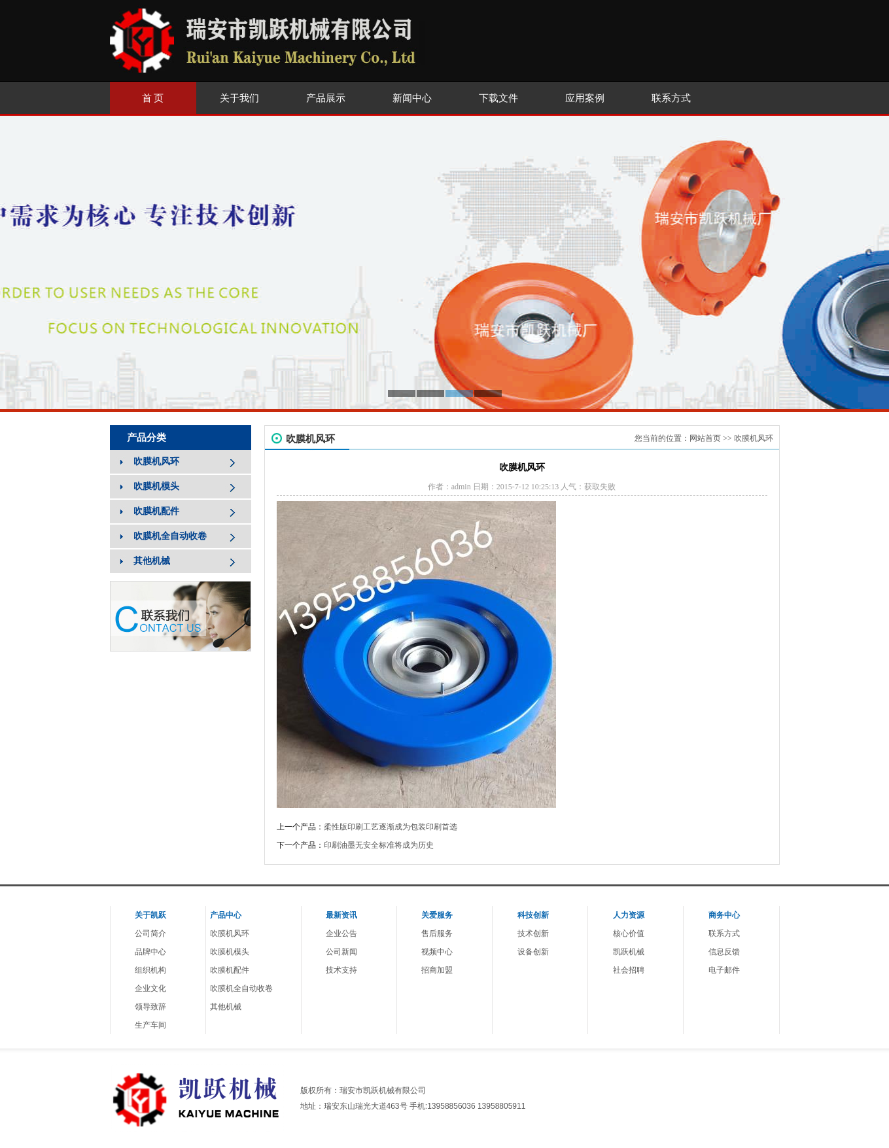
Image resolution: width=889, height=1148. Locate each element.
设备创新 (533, 951)
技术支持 (341, 970)
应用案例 (584, 98)
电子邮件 (724, 970)
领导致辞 (150, 1006)
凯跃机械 (628, 951)
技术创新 (533, 933)
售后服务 (437, 933)
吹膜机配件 (229, 970)
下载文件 (498, 98)
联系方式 (671, 98)
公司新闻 (341, 951)
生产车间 (150, 1025)
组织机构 (150, 970)
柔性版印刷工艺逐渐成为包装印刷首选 (390, 826)
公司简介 (150, 933)
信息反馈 (724, 951)
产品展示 (325, 98)
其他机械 (225, 1006)
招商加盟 (437, 970)
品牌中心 (150, 951)
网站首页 (705, 438)
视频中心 (437, 951)
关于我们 (239, 98)
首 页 (153, 98)
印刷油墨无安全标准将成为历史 (379, 845)
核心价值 (628, 933)
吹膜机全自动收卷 (241, 988)
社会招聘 (628, 970)
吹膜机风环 (753, 438)
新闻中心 (412, 98)
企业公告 (341, 933)
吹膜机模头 (229, 951)
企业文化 (150, 988)
